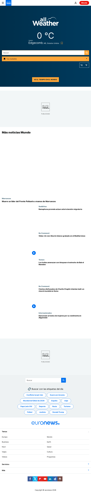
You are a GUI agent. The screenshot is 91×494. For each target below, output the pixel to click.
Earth (49, 442)
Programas (51, 457)
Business (5, 442)
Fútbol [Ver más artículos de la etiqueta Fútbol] (29, 412)
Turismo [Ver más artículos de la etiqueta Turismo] (67, 406)
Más (3, 470)
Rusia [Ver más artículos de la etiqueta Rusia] (54, 406)
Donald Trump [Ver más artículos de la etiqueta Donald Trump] (58, 412)
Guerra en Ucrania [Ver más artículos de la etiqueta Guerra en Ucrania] (57, 395)
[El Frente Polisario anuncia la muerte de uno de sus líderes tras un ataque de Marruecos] (45, 201)
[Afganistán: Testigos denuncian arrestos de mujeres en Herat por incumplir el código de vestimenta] (64, 325)
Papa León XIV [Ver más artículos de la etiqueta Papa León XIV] (26, 406)
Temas (4, 431)
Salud (49, 447)
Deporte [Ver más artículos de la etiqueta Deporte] (42, 406)
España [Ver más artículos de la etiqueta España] (54, 401)
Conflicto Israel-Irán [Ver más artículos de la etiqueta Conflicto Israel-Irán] (35, 395)
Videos (4, 457)
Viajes (4, 452)
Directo (84, 3)
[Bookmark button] (61, 43)
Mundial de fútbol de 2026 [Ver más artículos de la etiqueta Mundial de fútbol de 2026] (33, 401)
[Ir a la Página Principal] (8, 3)
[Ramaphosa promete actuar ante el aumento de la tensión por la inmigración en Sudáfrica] (64, 218)
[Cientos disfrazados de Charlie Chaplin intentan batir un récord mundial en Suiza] (64, 298)
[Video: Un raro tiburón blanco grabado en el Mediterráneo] (64, 245)
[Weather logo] (45, 22)
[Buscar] (45, 52)
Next (4, 447)
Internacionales (45, 313)
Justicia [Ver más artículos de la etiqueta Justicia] (42, 412)
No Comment (44, 233)
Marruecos (6, 198)
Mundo (49, 437)
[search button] (86, 52)
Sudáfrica (43, 206)
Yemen (41, 260)
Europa (4, 437)
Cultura (49, 452)
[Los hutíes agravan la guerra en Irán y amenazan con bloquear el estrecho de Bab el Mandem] (64, 272)
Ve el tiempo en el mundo (45, 80)
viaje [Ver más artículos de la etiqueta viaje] (66, 401)
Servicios (5, 464)
